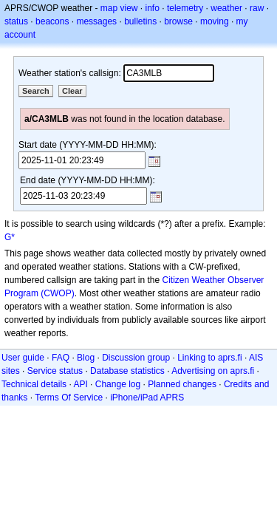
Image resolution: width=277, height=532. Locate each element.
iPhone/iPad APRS (147, 397)
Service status (55, 371)
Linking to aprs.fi (209, 357)
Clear (72, 90)
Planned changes (182, 384)
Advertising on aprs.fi (212, 371)
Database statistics (127, 371)
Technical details (33, 384)
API (80, 384)
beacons (52, 21)
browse (178, 21)
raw (257, 8)
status (16, 21)
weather (226, 8)
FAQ (60, 357)
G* (9, 237)
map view (119, 8)
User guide (22, 357)
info (153, 8)
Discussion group (136, 357)
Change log (117, 384)
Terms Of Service (69, 397)
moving (214, 21)
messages (96, 21)
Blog (86, 357)
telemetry (185, 8)
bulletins (140, 21)
